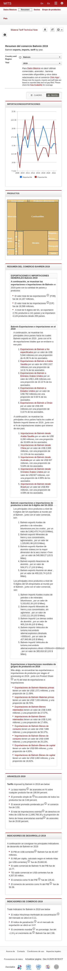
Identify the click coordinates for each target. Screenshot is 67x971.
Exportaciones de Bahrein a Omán (36, 403)
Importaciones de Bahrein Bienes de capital (35, 755)
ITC (20, 966)
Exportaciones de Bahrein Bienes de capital (35, 745)
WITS (7, 3)
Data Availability (36, 85)
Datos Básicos (10, 10)
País (5, 18)
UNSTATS (38, 966)
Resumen (25, 10)
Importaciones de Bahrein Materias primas (34, 697)
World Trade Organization (47, 966)
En (42, 3)
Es (48, 3)
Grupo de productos (51, 10)
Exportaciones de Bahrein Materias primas (34, 687)
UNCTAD (29, 966)
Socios (37, 10)
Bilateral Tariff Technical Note (24, 30)
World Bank (57, 966)
